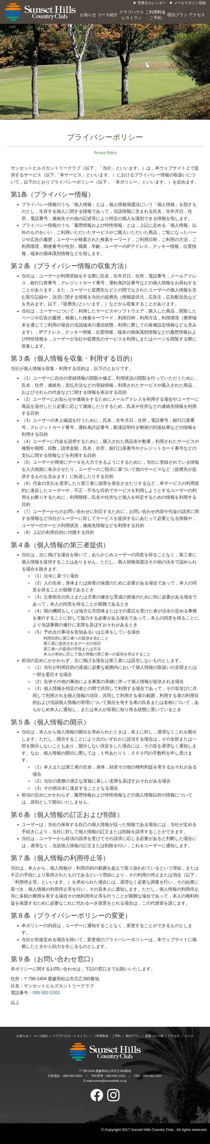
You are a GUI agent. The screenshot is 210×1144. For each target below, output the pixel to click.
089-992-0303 (46, 992)
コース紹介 (107, 15)
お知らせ (88, 15)
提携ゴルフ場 (154, 1035)
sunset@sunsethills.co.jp (110, 1080)
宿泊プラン (177, 15)
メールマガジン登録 (190, 3)
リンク (189, 1035)
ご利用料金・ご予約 (107, 1035)
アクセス (197, 15)
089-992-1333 (115, 1075)
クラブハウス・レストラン (71, 1035)
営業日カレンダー (152, 3)
